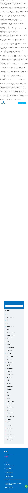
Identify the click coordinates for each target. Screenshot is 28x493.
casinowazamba (9, 378)
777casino (8, 354)
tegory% (8, 446)
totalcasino (9, 452)
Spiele (8, 437)
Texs (8, 447)
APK (7, 360)
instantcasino (9, 398)
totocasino (8, 453)
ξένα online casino (10, 471)
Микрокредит (9, 473)
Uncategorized (9, 458)
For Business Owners (10, 387)
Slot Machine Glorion (10, 435)
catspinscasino (9, 381)
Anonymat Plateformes (10, 359)
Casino (8, 372)
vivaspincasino (9, 459)
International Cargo (10, 401)
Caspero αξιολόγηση (10, 380)
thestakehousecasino (10, 449)
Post (8, 428)
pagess (8, 420)
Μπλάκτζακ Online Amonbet (11, 468)
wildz (8, 462)
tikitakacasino (9, 450)
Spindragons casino (10, 438)
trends (8, 456)
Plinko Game (9, 426)
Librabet (8, 405)
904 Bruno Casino (10, 357)
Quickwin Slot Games (10, 434)
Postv (8, 429)
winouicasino (9, 465)
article (8, 363)
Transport (8, 455)
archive (8, 362)
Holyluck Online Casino (10, 395)
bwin (8, 371)
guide (8, 393)
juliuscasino (9, 402)
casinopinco (9, 377)
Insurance (8, 399)
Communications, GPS (10, 383)
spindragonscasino (10, 441)
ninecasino (9, 416)
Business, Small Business (11, 369)
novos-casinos (9, 417)
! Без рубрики (9, 345)
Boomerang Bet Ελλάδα (11, 368)
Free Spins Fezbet (10, 389)
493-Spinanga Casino (10, 350)
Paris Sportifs (9, 422)
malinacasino (9, 410)
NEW (8, 411)
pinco (8, 425)
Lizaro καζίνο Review (10, 407)
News (8, 413)
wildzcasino (9, 464)
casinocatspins (9, 375)
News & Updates (9, 414)
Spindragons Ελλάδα (10, 440)
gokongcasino (9, 392)
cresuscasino (9, 386)
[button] (26, 486)
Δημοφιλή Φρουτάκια (10, 467)
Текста (8, 474)
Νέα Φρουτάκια (9, 470)
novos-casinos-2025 (10, 419)
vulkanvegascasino (10, 461)
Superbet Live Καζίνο (10, 444)
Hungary (8, 396)
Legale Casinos (9, 404)
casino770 (8, 374)
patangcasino (9, 423)
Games (8, 390)
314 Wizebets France (10, 348)
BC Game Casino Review (11, 365)
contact (8, 384)
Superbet (8, 443)
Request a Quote (21, 103)
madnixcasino (9, 408)
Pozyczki (8, 431)
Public (8, 432)
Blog (8, 366)
